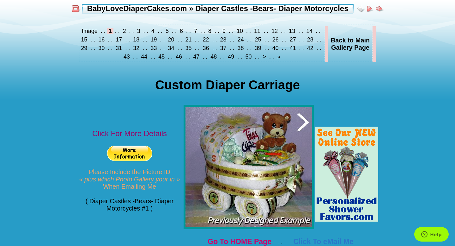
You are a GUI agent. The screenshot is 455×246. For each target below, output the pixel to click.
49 (231, 57)
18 (136, 39)
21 (188, 39)
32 (136, 48)
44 (144, 57)
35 (188, 48)
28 (310, 39)
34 (171, 48)
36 (206, 48)
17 (119, 39)
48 (213, 57)
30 (101, 48)
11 (257, 31)
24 (241, 39)
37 (223, 48)
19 (153, 39)
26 (275, 39)
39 (258, 48)
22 (206, 39)
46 (179, 57)
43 (127, 57)
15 (85, 39)
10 (240, 31)
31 (119, 48)
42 (310, 48)
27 (293, 39)
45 (161, 57)
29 (85, 48)
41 (293, 48)
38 (241, 48)
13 (292, 31)
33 (153, 48)
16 (101, 39)
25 (258, 39)
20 (171, 39)
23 (223, 39)
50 (248, 57)
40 (275, 48)
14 (309, 31)
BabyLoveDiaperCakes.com (137, 8)
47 (196, 57)
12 (274, 31)
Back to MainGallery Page (350, 44)
